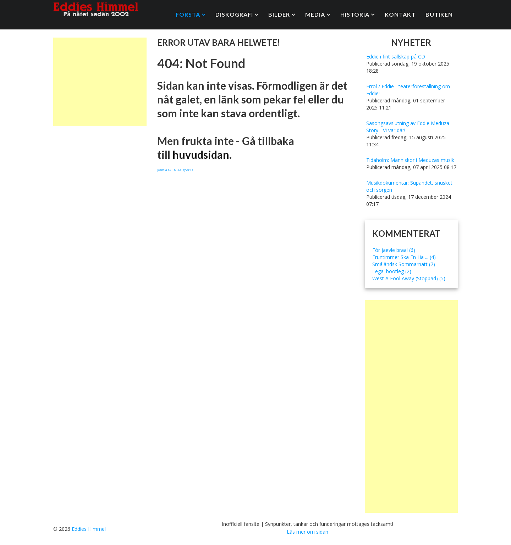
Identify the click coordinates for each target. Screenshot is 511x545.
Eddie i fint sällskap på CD (395, 56)
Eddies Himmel (89, 529)
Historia (354, 14)
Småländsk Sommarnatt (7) (403, 264)
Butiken (439, 14)
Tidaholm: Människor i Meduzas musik (410, 160)
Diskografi (234, 14)
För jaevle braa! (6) (393, 250)
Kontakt (400, 14)
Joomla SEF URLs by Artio (175, 170)
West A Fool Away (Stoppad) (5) (408, 278)
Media (315, 14)
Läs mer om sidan (307, 531)
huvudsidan (200, 154)
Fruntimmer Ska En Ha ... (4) (404, 257)
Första (188, 14)
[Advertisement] (100, 82)
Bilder (279, 14)
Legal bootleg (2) (391, 271)
